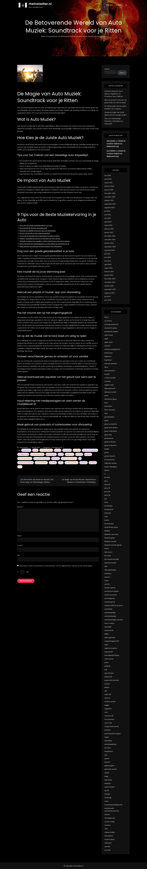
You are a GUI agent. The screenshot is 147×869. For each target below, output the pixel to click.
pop (105, 669)
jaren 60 (107, 484)
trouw (106, 801)
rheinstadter (24, 447)
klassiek (107, 531)
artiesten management (112, 349)
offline (106, 634)
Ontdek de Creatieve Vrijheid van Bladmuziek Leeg (116, 143)
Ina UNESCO (111, 151)
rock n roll (108, 723)
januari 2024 (108, 275)
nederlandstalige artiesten (113, 620)
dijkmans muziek (110, 392)
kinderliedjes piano (111, 527)
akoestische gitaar (110, 328)
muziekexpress (109, 602)
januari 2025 (108, 232)
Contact (119, 5)
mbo (105, 566)
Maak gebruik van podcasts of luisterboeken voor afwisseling (41, 246)
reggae (106, 705)
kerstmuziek (108, 509)
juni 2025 (107, 215)
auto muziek (67, 450)
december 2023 (109, 279)
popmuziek (108, 677)
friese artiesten (109, 410)
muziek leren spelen (111, 591)
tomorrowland (109, 787)
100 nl (106, 317)
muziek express (109, 588)
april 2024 (107, 264)
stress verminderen (71, 462)
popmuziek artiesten (111, 680)
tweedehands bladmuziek (113, 805)
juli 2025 (107, 211)
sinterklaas (108, 741)
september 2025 (110, 204)
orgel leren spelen (110, 648)
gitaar (106, 420)
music (106, 580)
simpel (106, 737)
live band (107, 556)
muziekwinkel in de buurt (113, 605)
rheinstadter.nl (40, 4)
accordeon (108, 321)
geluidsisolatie (109, 417)
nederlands (108, 609)
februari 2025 (109, 229)
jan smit (107, 477)
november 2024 (109, 239)
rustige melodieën (41, 462)
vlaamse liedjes (109, 832)
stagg (106, 776)
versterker (93, 462)
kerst (106, 502)
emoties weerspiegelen (90, 450)
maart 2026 (108, 183)
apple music (108, 342)
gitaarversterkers (110, 445)
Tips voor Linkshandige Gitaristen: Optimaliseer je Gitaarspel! (113, 121)
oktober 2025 (109, 200)
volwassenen (108, 836)
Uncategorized (56, 447)
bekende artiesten (110, 363)
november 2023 (109, 282)
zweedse (107, 850)
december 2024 (109, 236)
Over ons (109, 5)
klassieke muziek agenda (113, 545)
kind (106, 516)
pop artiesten (109, 673)
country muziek (110, 378)
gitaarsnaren (108, 438)
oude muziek (109, 659)
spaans (106, 758)
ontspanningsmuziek (111, 641)
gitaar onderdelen (110, 431)
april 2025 (107, 222)
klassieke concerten (111, 534)
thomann (107, 783)
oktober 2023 (109, 286)
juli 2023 (107, 296)
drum (106, 395)
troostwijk (107, 797)
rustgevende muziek (111, 726)
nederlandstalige (110, 616)
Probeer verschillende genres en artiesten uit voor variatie (40, 238)
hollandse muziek (110, 463)
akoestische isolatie (111, 331)
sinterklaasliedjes (110, 744)
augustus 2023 (109, 293)
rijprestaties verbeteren (69, 458)
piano (106, 662)
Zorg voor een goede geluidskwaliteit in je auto (36, 225)
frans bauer (108, 406)
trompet (107, 794)
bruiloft (107, 374)
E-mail (20, 545)
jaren (106, 481)
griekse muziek (109, 456)
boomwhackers (109, 371)
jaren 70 (107, 488)
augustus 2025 (109, 207)
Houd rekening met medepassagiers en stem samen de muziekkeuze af (44, 244)
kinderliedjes (109, 524)
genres (61, 454)
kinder (106, 520)
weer (19, 467)
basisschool (108, 353)
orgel (106, 645)
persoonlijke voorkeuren (41, 458)
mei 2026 (107, 175)
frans (106, 403)
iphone (106, 470)
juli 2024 (107, 254)
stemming (53, 462)
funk (106, 413)
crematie (107, 381)
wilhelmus (108, 843)
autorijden (77, 450)
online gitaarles (109, 637)
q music (107, 684)
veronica (107, 825)
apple (106, 339)
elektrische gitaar (110, 399)
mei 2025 (107, 218)
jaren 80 (107, 492)
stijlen (61, 462)
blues (106, 367)
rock (106, 712)
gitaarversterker (110, 442)
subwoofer (83, 462)
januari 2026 (108, 190)
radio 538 (107, 694)
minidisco (107, 573)
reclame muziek (110, 701)
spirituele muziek (110, 769)
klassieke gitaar (109, 538)
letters (106, 548)
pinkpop (107, 666)
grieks (106, 452)
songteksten (108, 751)
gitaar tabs (108, 435)
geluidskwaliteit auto (37, 454)
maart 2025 (108, 225)
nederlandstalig (109, 612)
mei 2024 (107, 261)
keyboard (107, 513)
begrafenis (108, 360)
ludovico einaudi (110, 563)
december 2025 (109, 193)
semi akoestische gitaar (112, 733)
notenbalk (107, 627)
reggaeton (108, 709)
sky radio (107, 748)
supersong (108, 780)
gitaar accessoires (110, 424)
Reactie (20, 507)
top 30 (106, 790)
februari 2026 (109, 186)
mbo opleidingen (110, 570)
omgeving (88, 454)
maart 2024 (108, 268)
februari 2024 (109, 271)
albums (35, 450)
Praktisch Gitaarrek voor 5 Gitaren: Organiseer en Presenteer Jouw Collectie (113, 93)
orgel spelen (108, 652)
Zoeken (107, 69)
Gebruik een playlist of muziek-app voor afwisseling (38, 231)
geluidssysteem (51, 454)
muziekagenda (109, 598)
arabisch (107, 346)
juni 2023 (107, 300)
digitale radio (109, 385)
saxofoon (107, 730)
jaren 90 (107, 495)
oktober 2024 (109, 243)
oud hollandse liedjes (111, 655)
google (106, 449)
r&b (105, 691)
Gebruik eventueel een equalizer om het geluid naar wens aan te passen (45, 241)
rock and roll (108, 716)
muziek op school (110, 595)
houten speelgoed (110, 467)
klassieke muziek (110, 541)
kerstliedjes (108, 506)
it (104, 474)
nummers (79, 454)
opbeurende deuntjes (24, 458)
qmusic (107, 687)
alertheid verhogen (46, 450)
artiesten (57, 450)
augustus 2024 (109, 250)
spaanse (107, 762)
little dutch (108, 552)
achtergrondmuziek (111, 324)
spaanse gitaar (109, 765)
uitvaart (107, 814)
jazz (105, 499)
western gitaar (109, 839)
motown (107, 577)
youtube (107, 846)
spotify (106, 773)
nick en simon (109, 623)
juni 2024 (107, 257)
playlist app (55, 458)
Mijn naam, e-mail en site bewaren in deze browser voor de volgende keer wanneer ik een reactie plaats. (55, 565)
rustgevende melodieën (25, 462)
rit (80, 458)
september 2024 (110, 247)
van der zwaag (109, 821)
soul (105, 755)
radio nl (107, 698)
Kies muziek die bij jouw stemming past (33, 228)
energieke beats (23, 454)
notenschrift (108, 630)
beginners (107, 356)
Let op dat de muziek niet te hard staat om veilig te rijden (40, 236)
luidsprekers (69, 454)
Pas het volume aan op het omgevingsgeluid (35, 233)
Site (18, 555)
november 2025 (109, 197)
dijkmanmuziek (109, 388)
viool (106, 829)
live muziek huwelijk (111, 559)
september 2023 (110, 289)
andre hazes (108, 335)
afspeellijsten (26, 450)
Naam (19, 536)
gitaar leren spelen (110, 427)
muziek (107, 584)
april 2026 (107, 179)
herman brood (109, 459)
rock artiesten (109, 719)
